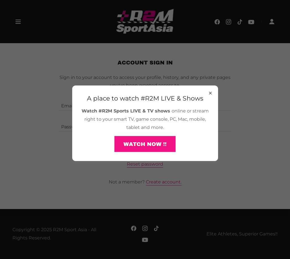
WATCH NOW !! (145, 144)
